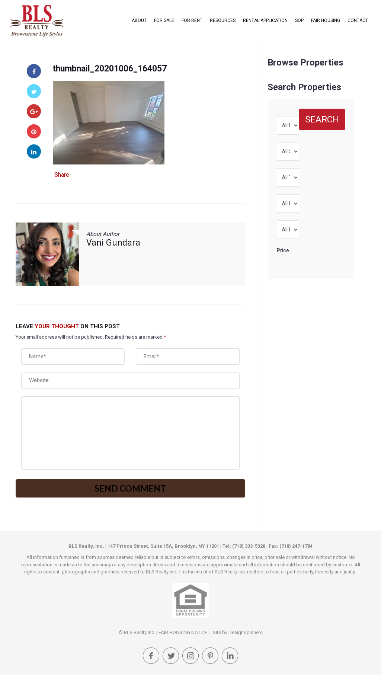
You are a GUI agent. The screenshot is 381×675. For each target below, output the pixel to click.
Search (322, 119)
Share (61, 175)
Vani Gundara (113, 243)
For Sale (164, 20)
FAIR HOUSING (325, 20)
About (139, 20)
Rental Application (265, 20)
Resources (223, 20)
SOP (299, 20)
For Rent (192, 20)
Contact (358, 20)
